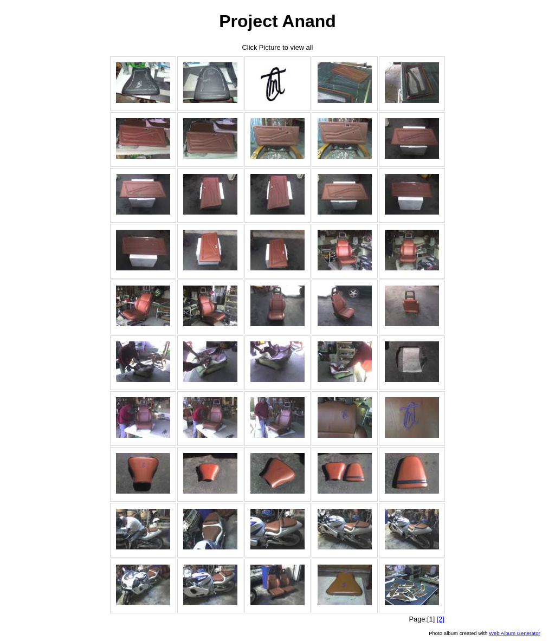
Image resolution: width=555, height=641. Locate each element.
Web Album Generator (514, 633)
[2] (440, 619)
